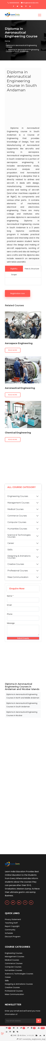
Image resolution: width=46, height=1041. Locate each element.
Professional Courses (17, 570)
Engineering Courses (17, 496)
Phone (9, 614)
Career (10, 543)
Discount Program (12, 936)
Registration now (17, 293)
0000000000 (13, 3)
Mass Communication (17, 577)
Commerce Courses (17, 516)
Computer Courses (16, 522)
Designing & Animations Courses (18, 557)
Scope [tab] (14, 274)
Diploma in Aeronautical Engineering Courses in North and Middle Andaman (22, 696)
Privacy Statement (13, 919)
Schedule (9, 933)
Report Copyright (12, 926)
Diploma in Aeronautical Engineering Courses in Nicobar (21, 714)
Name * (10, 596)
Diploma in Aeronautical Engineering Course (21, 46)
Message (11, 623)
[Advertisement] (23, 109)
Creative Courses (15, 564)
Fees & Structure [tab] (32, 268)
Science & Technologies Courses (19, 536)
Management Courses (18, 503)
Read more (12, 350)
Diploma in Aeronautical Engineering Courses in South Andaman (21, 705)
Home (7, 41)
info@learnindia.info (30, 3)
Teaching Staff (11, 923)
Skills (9, 550)
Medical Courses (15, 509)
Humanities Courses (17, 529)
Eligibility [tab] (13, 268)
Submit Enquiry (23, 638)
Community (10, 929)
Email (9, 605)
